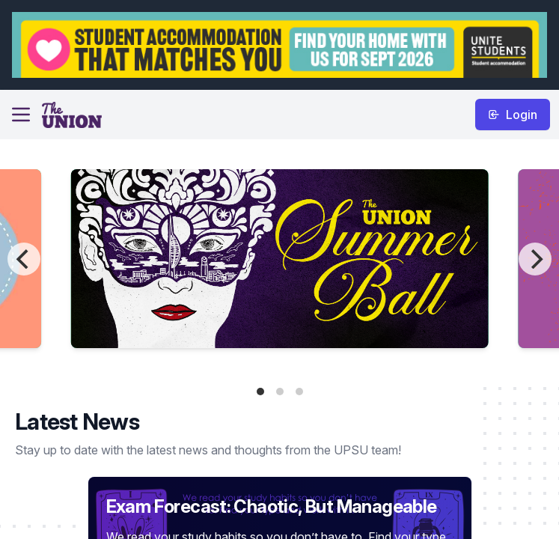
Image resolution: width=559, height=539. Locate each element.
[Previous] (23, 259)
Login (512, 114)
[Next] (535, 259)
